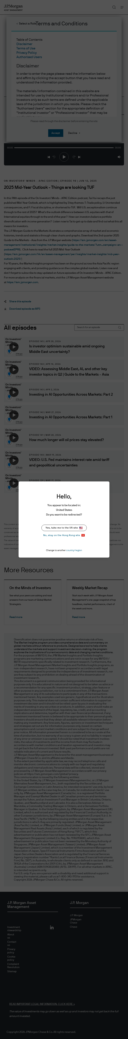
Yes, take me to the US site (64, 528)
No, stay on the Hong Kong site (64, 535)
